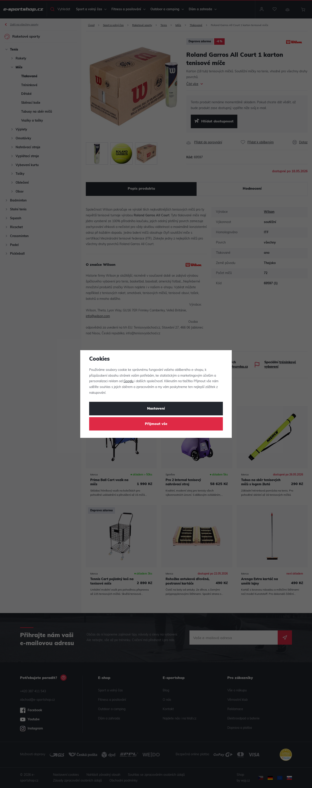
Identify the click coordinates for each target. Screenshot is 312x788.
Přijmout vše (156, 424)
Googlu (128, 381)
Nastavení (156, 408)
